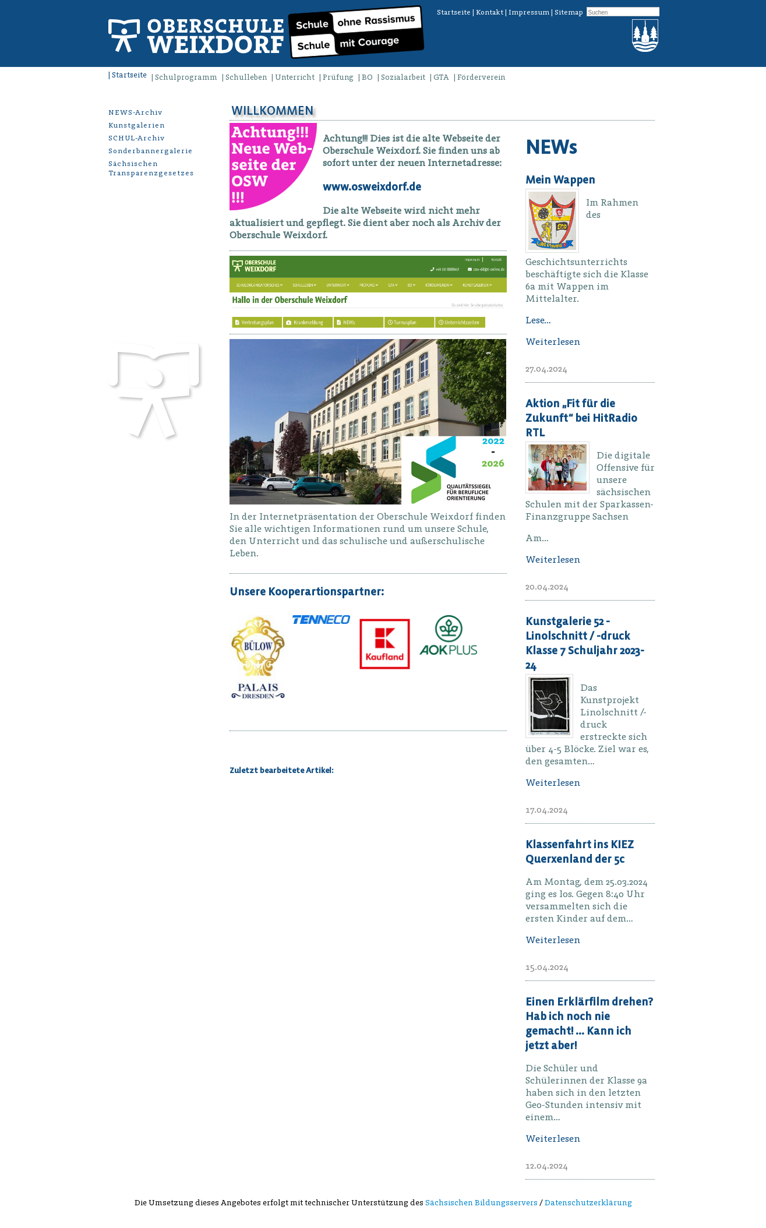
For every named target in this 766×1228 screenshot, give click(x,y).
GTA (441, 77)
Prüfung (338, 77)
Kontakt (489, 12)
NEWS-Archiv (135, 112)
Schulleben (246, 77)
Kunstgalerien (136, 125)
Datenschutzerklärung (588, 1203)
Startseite (454, 12)
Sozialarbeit (403, 77)
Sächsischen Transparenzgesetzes (151, 168)
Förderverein (481, 77)
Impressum (529, 12)
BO (367, 77)
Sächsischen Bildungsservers (481, 1203)
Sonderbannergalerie (150, 150)
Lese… (538, 320)
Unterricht (295, 77)
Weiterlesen (552, 341)
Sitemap (569, 12)
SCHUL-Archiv (136, 137)
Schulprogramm (186, 77)
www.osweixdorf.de (372, 186)
